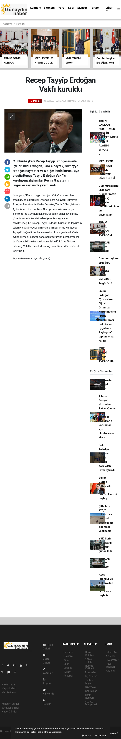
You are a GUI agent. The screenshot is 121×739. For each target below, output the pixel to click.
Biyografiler (112, 660)
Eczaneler (90, 672)
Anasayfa (8, 23)
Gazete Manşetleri (91, 703)
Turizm (94, 7)
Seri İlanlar (91, 691)
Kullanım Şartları (11, 703)
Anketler (110, 656)
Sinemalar (90, 687)
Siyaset (82, 7)
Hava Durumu (89, 653)
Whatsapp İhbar (10, 707)
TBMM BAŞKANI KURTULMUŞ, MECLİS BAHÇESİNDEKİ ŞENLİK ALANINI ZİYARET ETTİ (108, 137)
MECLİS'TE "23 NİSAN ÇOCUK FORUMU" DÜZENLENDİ (107, 170)
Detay (86, 735)
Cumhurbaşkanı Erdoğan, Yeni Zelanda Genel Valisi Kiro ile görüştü (109, 271)
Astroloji (110, 670)
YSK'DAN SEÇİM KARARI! (104, 247)
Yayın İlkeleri (9, 688)
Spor (71, 7)
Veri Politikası (9, 692)
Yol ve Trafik (88, 660)
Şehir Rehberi (89, 696)
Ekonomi (49, 7)
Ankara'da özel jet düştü (105, 384)
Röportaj (68, 675)
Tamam (100, 735)
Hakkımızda (8, 684)
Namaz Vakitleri (89, 667)
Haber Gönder (9, 711)
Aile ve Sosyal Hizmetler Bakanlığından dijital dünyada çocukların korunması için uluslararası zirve (108, 417)
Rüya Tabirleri (110, 665)
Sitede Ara (111, 652)
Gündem (35, 7)
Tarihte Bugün (89, 682)
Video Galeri (46, 659)
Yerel (61, 7)
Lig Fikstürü (91, 676)
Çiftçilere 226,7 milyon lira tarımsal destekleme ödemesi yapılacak (106, 519)
